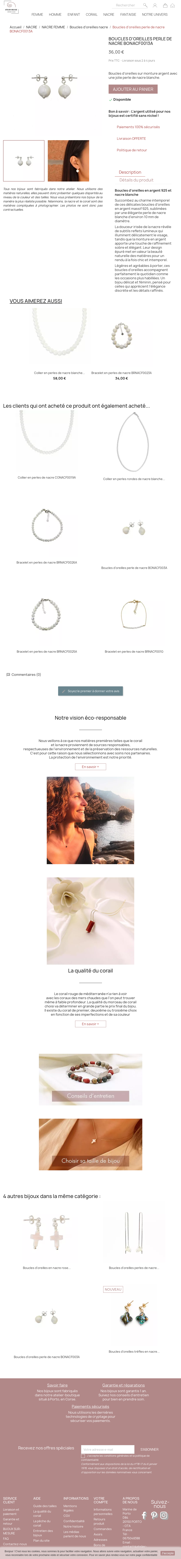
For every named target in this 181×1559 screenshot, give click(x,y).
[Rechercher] (130, 4)
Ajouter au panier (133, 89)
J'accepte (168, 1553)
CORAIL (91, 14)
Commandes (103, 1529)
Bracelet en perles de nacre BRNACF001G (134, 651)
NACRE (108, 14)
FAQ (6, 1539)
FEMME (37, 14)
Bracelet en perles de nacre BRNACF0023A (121, 373)
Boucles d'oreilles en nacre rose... (47, 1268)
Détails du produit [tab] (136, 180)
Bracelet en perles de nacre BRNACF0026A (47, 562)
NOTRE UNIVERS (155, 14)
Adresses (100, 1540)
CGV (67, 1516)
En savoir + (90, 767)
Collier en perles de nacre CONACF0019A (47, 477)
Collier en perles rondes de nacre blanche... (134, 479)
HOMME (55, 14)
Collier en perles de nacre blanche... (59, 373)
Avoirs (98, 1534)
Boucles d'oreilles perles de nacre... (134, 1268)
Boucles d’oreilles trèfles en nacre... (134, 1352)
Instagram (164, 1516)
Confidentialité (74, 1521)
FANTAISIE (128, 14)
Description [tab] (130, 172)
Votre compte (101, 1500)
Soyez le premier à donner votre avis (90, 691)
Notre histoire (73, 1526)
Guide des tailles (45, 1506)
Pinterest (155, 1516)
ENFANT (74, 14)
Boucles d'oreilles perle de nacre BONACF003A (134, 568)
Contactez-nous (15, 1544)
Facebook (146, 1516)
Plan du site (41, 1540)
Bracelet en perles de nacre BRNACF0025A (47, 651)
